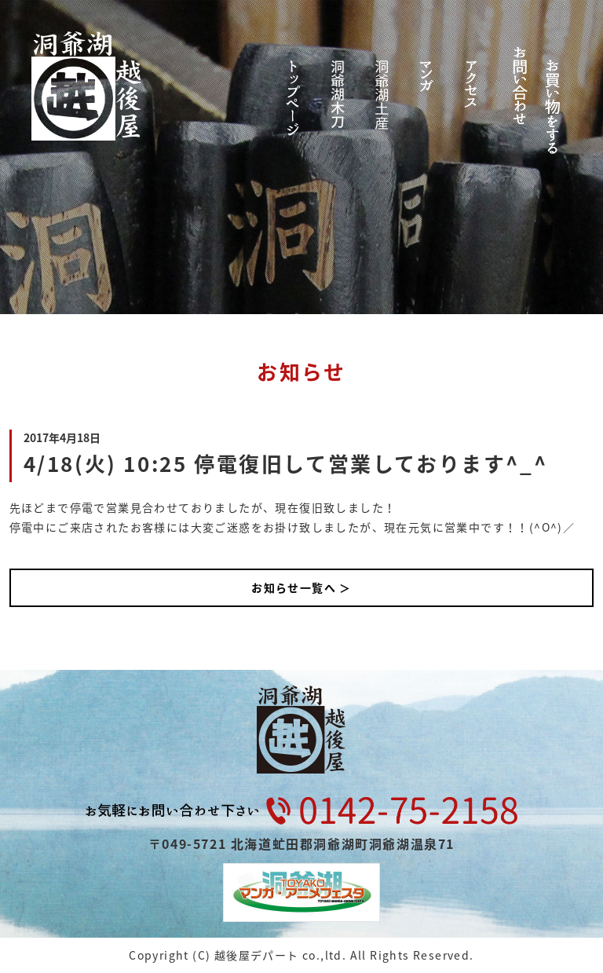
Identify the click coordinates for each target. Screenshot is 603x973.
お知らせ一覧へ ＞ (301, 587)
